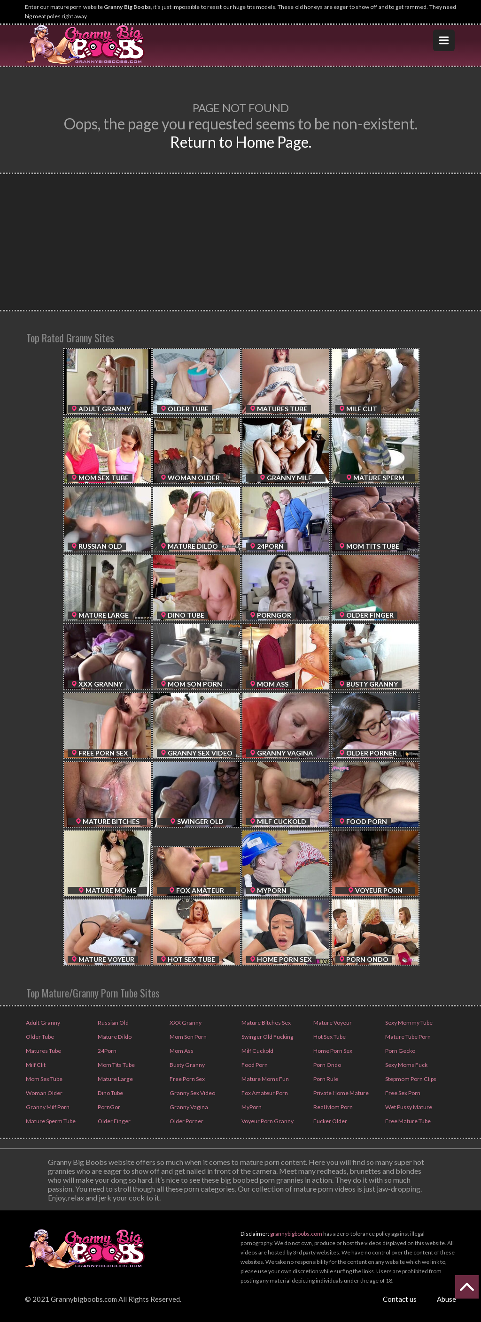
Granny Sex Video (191, 1092)
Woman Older (43, 1092)
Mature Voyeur (331, 1022)
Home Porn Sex (332, 1050)
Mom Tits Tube (116, 1064)
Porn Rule (325, 1078)
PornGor (108, 1106)
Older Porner (186, 1121)
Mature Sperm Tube (50, 1121)
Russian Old (112, 1022)
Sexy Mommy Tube (408, 1022)
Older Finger (113, 1121)
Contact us (400, 1299)
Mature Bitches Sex (265, 1022)
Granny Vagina (187, 1106)
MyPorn (251, 1106)
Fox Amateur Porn (263, 1092)
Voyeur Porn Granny (266, 1121)
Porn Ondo (326, 1064)
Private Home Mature (340, 1092)
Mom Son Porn (188, 1036)
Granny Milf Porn (47, 1106)
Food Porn (254, 1064)
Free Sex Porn (402, 1092)
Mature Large (114, 1078)
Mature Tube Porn (407, 1036)
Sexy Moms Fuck (405, 1064)
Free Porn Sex (187, 1078)
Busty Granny (186, 1064)
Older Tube (39, 1036)
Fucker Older (329, 1121)
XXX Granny (185, 1022)
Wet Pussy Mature (408, 1106)
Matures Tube (43, 1050)
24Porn (106, 1050)
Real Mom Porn (332, 1106)
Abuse (446, 1299)
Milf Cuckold (256, 1050)
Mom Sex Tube (43, 1078)
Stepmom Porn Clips (410, 1078)
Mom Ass (181, 1050)
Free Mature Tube (407, 1121)
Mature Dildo (114, 1036)
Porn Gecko (399, 1050)
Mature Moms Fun (264, 1078)
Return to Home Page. (240, 142)
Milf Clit (35, 1064)
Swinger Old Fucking (266, 1036)
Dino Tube (110, 1092)
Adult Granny (42, 1022)
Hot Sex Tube (329, 1036)
